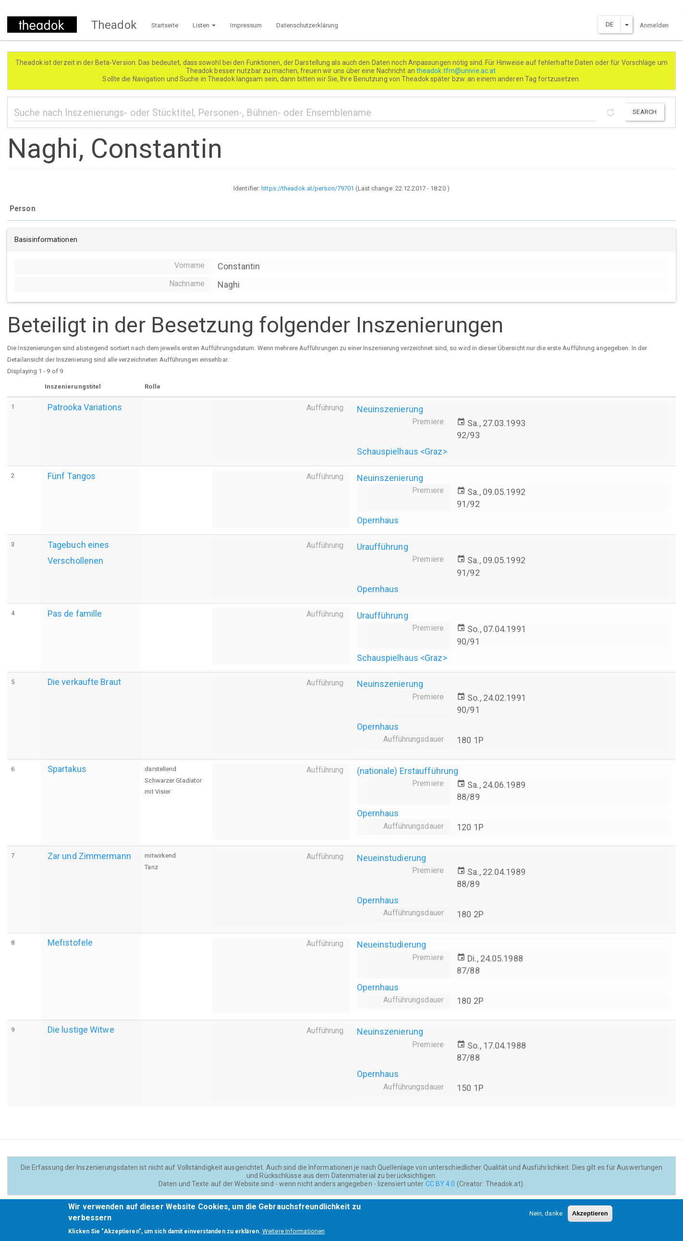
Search (645, 111)
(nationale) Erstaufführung (408, 771)
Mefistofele (70, 942)
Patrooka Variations (85, 407)
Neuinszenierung (390, 409)
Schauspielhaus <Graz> (402, 451)
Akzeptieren (590, 1216)
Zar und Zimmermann (89, 856)
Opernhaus (378, 520)
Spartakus (67, 769)
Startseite (164, 25)
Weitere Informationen (293, 1234)
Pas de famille (75, 613)
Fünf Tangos (72, 476)
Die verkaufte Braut (84, 682)
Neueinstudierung (392, 858)
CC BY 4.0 (440, 1184)
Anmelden (654, 25)
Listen (204, 25)
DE (609, 24)
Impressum (246, 25)
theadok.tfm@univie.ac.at (457, 71)
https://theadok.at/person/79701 (307, 188)
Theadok (114, 25)
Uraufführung (382, 547)
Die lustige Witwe (81, 1030)
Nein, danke (545, 1216)
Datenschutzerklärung (307, 25)
